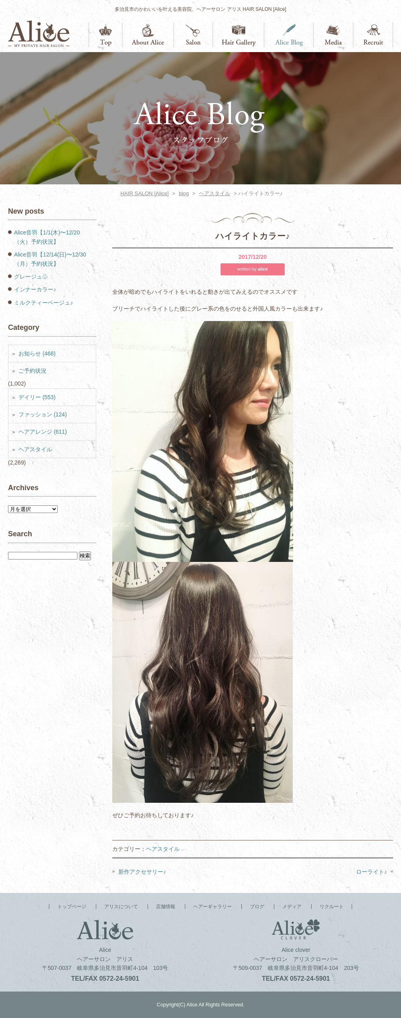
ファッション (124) (42, 414)
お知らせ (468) (37, 353)
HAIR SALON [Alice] (144, 193)
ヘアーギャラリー (238, 34)
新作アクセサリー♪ (142, 872)
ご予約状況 (32, 371)
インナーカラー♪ (35, 289)
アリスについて (148, 34)
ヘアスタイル (214, 193)
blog (184, 193)
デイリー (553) (37, 397)
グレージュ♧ (31, 276)
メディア (333, 34)
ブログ (289, 34)
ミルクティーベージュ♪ (43, 302)
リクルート (373, 34)
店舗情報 (193, 34)
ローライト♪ (371, 872)
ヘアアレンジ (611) (42, 431)
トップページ (105, 34)
